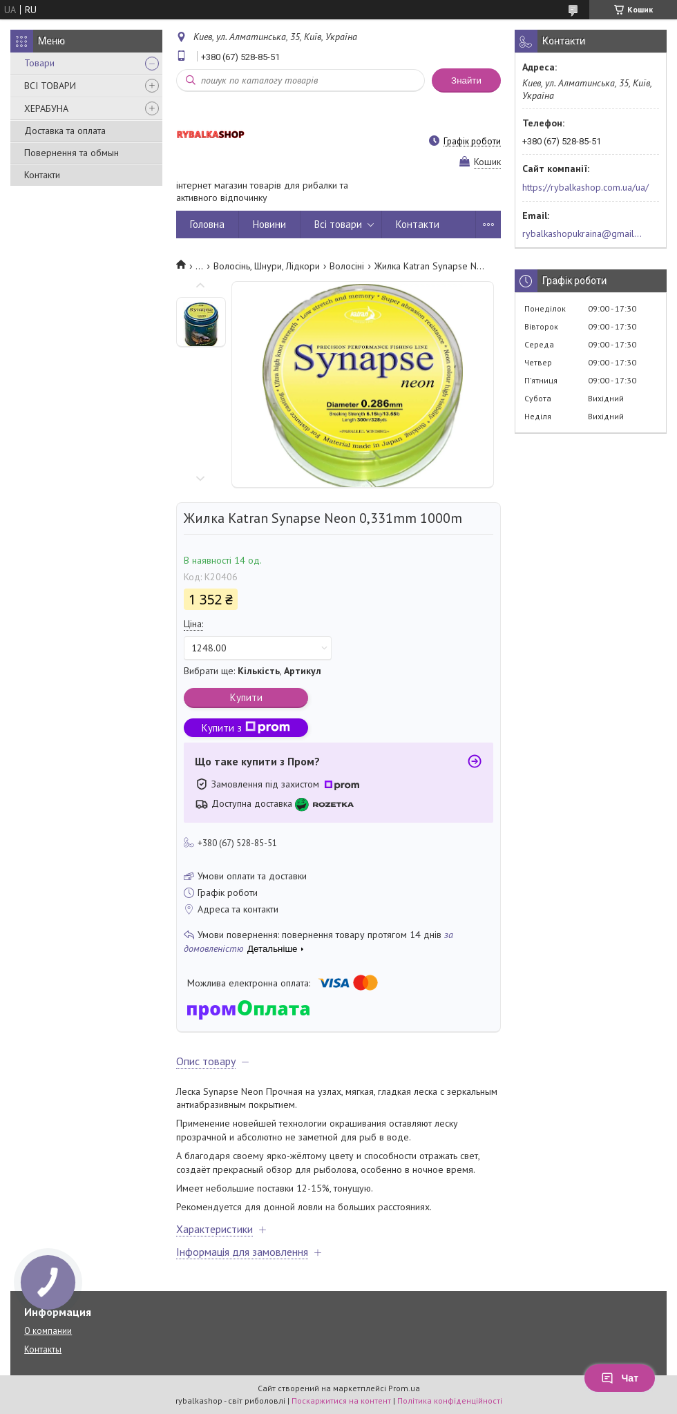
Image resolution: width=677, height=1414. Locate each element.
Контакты (42, 1349)
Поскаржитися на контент (341, 1400)
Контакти (42, 175)
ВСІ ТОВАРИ (50, 85)
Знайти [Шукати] (466, 80)
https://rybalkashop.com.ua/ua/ (585, 187)
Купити (246, 697)
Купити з (246, 727)
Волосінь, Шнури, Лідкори (266, 266)
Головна (207, 224)
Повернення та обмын (71, 152)
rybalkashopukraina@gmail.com (582, 233)
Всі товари (338, 224)
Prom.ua (404, 1388)
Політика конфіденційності (449, 1400)
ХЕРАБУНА (46, 108)
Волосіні (347, 266)
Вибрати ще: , (252, 671)
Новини (269, 224)
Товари (39, 63)
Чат (619, 1378)
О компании (48, 1331)
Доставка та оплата (65, 130)
